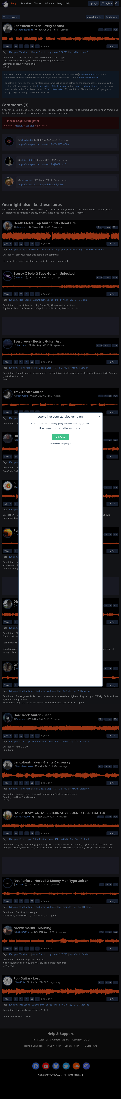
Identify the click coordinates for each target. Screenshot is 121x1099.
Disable (60, 437)
